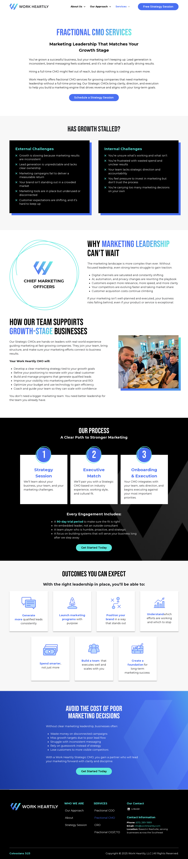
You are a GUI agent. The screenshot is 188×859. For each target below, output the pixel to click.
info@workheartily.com (147, 825)
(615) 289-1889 (144, 822)
